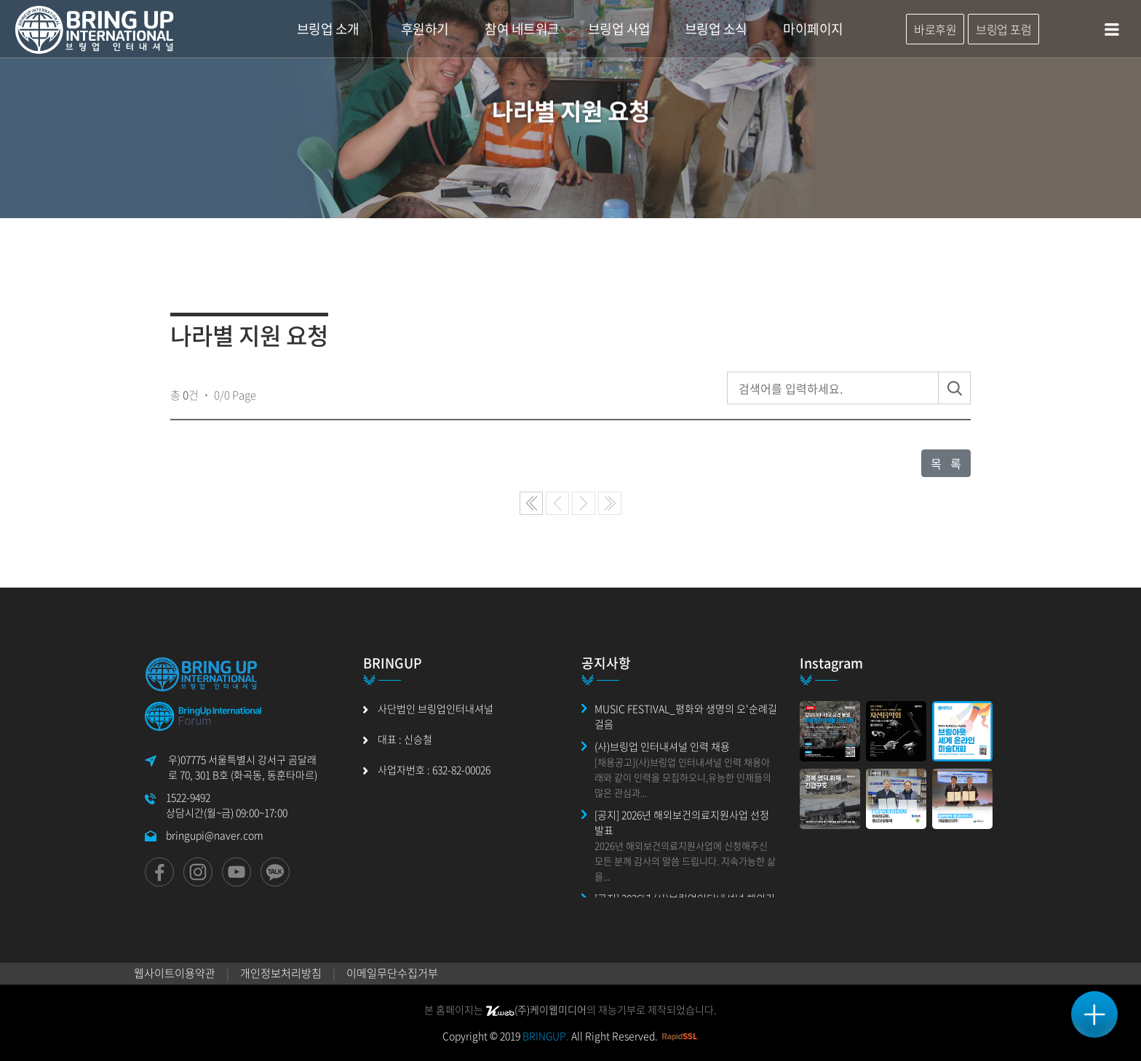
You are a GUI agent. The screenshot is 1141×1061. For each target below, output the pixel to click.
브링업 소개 (328, 29)
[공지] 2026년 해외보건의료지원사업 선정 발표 (682, 822)
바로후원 (935, 29)
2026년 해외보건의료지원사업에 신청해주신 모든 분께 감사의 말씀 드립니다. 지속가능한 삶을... (685, 860)
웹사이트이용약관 (174, 973)
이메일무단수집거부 (392, 973)
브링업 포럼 (1003, 29)
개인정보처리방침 (281, 973)
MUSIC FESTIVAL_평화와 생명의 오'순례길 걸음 (686, 716)
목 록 (946, 463)
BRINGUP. (545, 1035)
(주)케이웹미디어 (536, 1009)
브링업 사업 (619, 29)
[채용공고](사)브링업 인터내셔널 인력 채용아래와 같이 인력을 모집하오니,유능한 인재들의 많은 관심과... (683, 777)
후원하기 (425, 29)
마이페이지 (813, 29)
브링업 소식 (716, 29)
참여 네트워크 (522, 29)
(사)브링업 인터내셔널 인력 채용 (662, 746)
